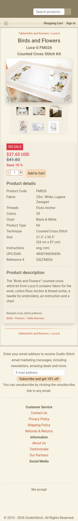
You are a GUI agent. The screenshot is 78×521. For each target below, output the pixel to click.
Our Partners (39, 455)
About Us (39, 443)
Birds (10, 318)
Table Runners (35, 318)
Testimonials (39, 449)
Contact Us (39, 413)
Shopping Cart (53, 23)
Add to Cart (36, 173)
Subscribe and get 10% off (38, 379)
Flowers (20, 318)
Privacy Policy (39, 419)
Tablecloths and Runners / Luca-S (39, 33)
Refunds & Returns (39, 431)
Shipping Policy (39, 425)
